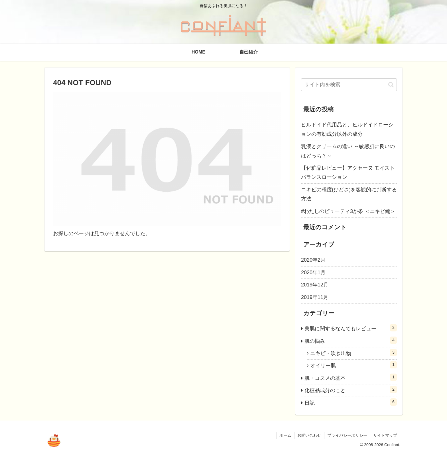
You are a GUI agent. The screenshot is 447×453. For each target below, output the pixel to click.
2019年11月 (314, 297)
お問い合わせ (309, 435)
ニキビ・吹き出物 (353, 352)
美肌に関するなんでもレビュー (350, 327)
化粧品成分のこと (350, 389)
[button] (391, 84)
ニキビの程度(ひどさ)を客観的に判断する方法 (349, 194)
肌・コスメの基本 (350, 377)
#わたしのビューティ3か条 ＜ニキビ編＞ (348, 211)
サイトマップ (385, 435)
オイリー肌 (353, 364)
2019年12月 (314, 285)
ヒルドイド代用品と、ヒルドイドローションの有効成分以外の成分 (347, 129)
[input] (349, 84)
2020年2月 (313, 260)
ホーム (285, 435)
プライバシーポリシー (347, 435)
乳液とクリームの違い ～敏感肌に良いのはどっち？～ (348, 151)
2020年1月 (313, 272)
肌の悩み (350, 340)
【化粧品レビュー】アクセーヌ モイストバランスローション (348, 172)
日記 (350, 402)
